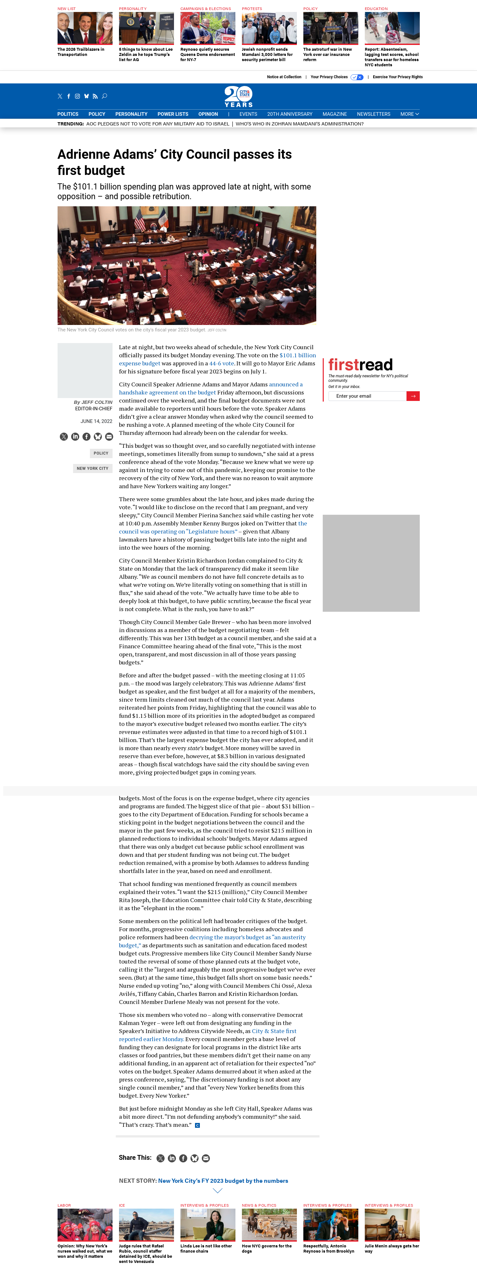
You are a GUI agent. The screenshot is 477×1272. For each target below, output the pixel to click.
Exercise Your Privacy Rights (398, 77)
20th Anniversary (289, 114)
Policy (97, 114)
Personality (131, 114)
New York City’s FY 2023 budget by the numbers (223, 1180)
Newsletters (373, 114)
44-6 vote (221, 363)
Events (248, 114)
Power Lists (172, 114)
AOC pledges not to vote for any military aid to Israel (157, 123)
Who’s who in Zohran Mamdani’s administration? (299, 123)
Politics (68, 114)
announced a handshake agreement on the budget (211, 388)
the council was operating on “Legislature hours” (213, 527)
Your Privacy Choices (337, 77)
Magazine (335, 114)
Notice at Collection (284, 77)
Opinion (208, 114)
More (410, 114)
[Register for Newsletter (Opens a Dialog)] (413, 396)
